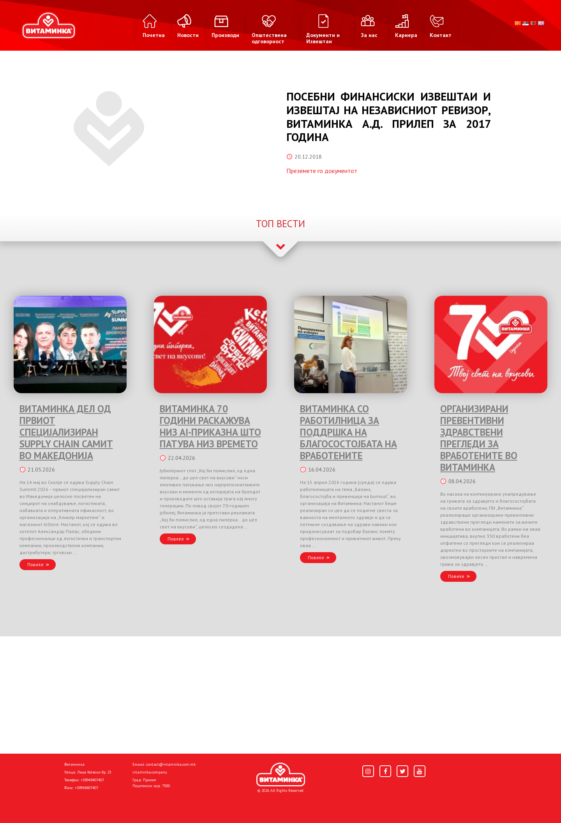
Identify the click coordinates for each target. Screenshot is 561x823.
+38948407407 (92, 779)
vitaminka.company (149, 772)
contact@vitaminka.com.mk (171, 764)
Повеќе (35, 564)
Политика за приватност (97, 804)
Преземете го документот (321, 171)
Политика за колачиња (167, 804)
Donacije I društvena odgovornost (249, 804)
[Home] (280, 774)
